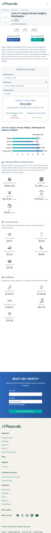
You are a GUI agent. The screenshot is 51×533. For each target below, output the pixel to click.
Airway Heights (30, 100)
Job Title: (12, 391)
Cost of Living (5, 10)
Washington (14, 10)
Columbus (18, 100)
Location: (12, 398)
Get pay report (13, 40)
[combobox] (25, 78)
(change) (22, 404)
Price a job (38, 40)
